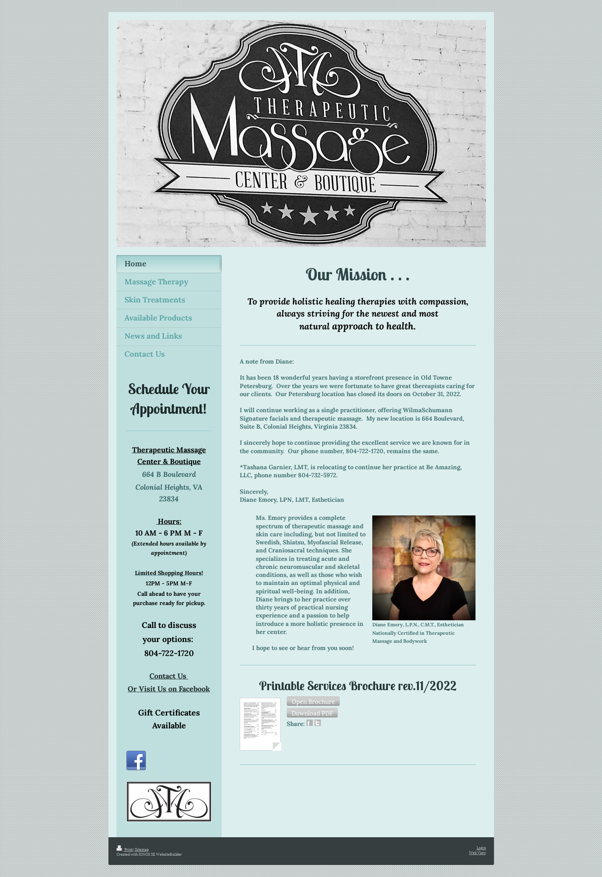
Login (481, 847)
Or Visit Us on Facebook (169, 688)
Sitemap (142, 849)
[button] (313, 701)
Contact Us (168, 676)
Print (124, 849)
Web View (477, 852)
